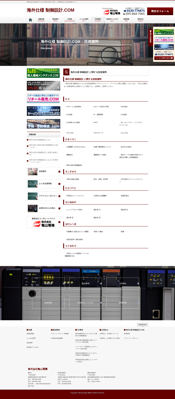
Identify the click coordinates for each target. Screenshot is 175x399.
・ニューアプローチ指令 (73, 210)
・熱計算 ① (96, 210)
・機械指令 (69, 155)
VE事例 (122, 284)
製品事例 (85, 284)
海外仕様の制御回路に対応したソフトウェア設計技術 (86, 341)
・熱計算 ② (123, 210)
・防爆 (121, 231)
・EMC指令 (123, 107)
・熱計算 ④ (96, 218)
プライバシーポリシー (131, 338)
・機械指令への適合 (99, 155)
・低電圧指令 (124, 196)
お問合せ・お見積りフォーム (109, 333)
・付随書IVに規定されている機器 (76, 231)
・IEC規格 (68, 114)
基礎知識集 (30, 333)
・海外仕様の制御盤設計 (73, 165)
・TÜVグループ (97, 133)
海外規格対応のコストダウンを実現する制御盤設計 (86, 334)
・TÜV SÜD (69, 133)
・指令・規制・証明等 (100, 179)
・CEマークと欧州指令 (73, 107)
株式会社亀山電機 (85, 393)
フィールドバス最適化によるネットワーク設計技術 (86, 347)
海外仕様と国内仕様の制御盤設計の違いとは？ (43, 146)
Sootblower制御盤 (57, 338)
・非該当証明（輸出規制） (74, 239)
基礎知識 (48, 284)
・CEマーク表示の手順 (100, 107)
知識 (30, 330)
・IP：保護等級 (97, 114)
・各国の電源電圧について (101, 147)
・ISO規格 (123, 114)
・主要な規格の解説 (72, 179)
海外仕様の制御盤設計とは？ (40, 140)
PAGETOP (142, 324)
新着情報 (123, 303)
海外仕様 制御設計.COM (50, 10)
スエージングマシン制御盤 (60, 333)
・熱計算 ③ (69, 218)
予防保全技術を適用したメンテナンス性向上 (86, 360)
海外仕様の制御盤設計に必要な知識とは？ (43, 153)
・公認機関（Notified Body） (75, 147)
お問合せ (104, 330)
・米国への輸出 (97, 231)
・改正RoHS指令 (125, 147)
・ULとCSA (123, 133)
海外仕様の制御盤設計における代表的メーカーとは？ (43, 161)
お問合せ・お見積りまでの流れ (110, 338)
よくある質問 (31, 338)
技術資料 (48, 303)
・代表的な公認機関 (99, 196)
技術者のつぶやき (85, 303)
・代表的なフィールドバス (74, 196)
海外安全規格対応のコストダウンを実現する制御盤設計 (86, 354)
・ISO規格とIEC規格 (72, 122)
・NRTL (95, 122)
